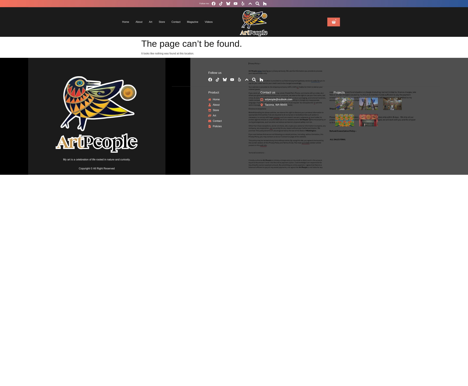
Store (142, 22)
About (119, 22)
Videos (189, 22)
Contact (156, 22)
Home (106, 22)
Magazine (173, 22)
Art (131, 22)
